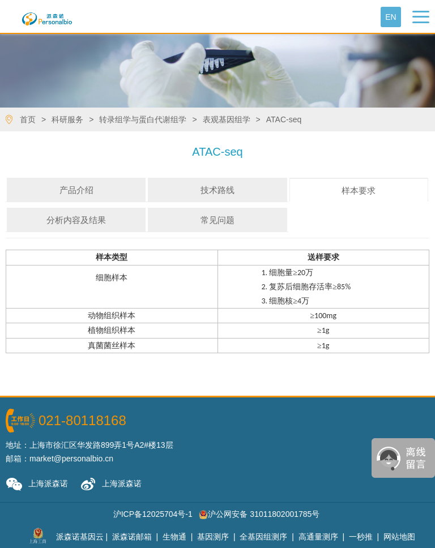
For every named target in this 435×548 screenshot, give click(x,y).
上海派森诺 (37, 484)
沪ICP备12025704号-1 (153, 514)
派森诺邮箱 (132, 536)
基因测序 (213, 536)
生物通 (174, 536)
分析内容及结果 (76, 220)
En (390, 17)
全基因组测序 (263, 536)
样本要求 (359, 190)
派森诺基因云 (80, 536)
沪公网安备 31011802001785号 (259, 514)
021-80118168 (82, 420)
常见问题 (217, 220)
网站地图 (399, 536)
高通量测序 (318, 536)
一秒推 (361, 536)
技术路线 (217, 190)
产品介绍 (76, 190)
